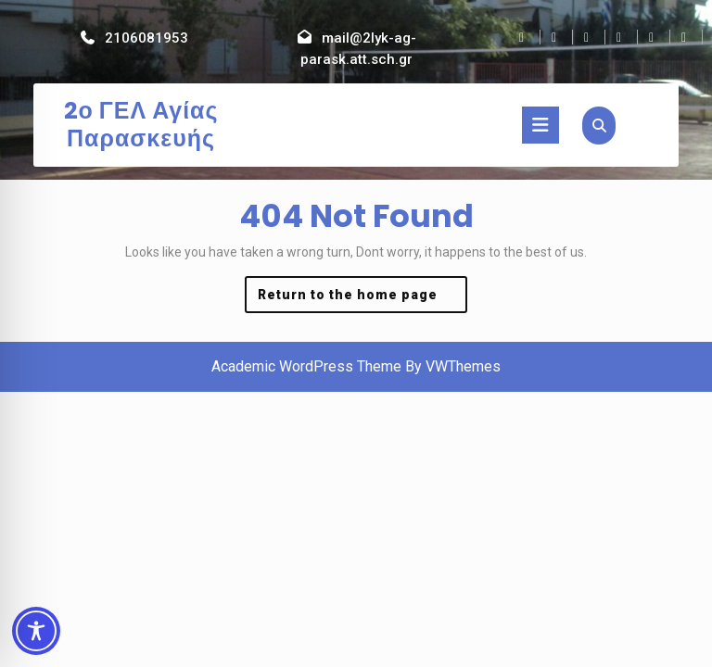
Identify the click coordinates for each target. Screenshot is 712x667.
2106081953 (146, 38)
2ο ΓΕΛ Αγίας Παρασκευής (141, 124)
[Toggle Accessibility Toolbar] (36, 631)
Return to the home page (362, 298)
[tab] (540, 125)
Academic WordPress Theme (306, 366)
